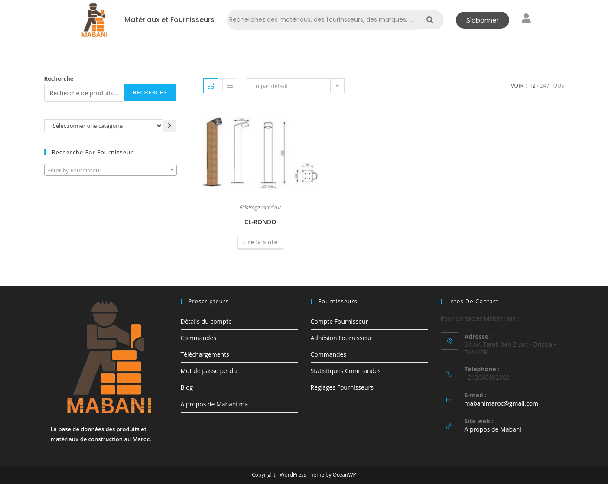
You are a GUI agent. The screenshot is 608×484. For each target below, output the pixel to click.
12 (533, 85)
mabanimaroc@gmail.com (502, 403)
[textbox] (110, 170)
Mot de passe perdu (209, 371)
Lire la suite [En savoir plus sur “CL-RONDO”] (260, 242)
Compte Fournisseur (339, 321)
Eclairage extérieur (260, 208)
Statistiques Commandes (346, 371)
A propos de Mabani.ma (214, 404)
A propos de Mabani (493, 429)
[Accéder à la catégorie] (170, 125)
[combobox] (110, 170)
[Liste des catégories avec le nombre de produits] (103, 125)
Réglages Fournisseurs (342, 387)
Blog (187, 387)
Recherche (59, 78)
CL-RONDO (260, 222)
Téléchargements (205, 354)
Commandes (199, 338)
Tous (557, 85)
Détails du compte (206, 321)
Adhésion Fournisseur (341, 338)
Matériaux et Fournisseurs (169, 19)
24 (543, 85)
